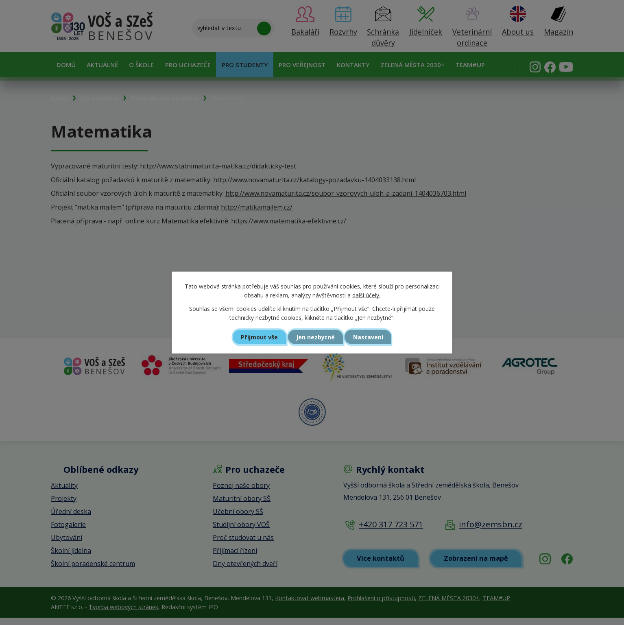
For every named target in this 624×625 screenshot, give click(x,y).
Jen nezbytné (315, 337)
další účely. (366, 295)
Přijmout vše (257, 337)
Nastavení (370, 337)
